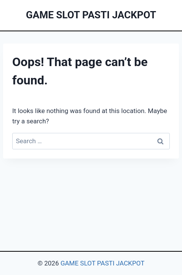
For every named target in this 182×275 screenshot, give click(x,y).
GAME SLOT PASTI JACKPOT (102, 263)
